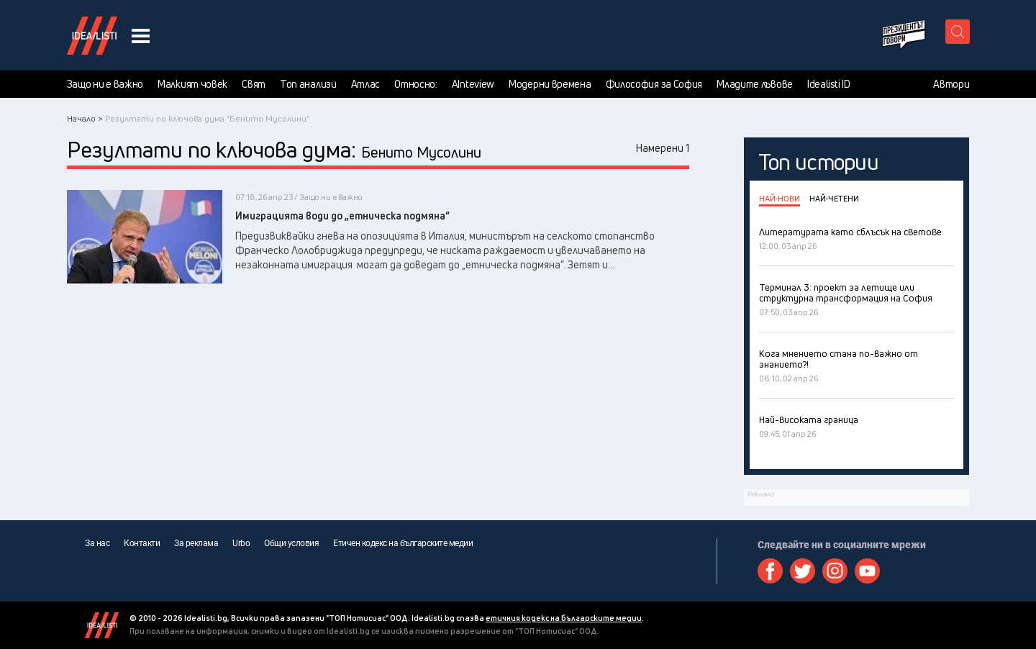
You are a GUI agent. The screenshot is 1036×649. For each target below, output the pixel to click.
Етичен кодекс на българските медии (403, 543)
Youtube (867, 571)
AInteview (473, 84)
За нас (97, 543)
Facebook (770, 571)
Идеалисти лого (92, 35)
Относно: (415, 84)
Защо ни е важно (105, 84)
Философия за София (654, 84)
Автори (951, 84)
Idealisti (102, 625)
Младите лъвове (755, 84)
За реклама (196, 543)
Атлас (366, 84)
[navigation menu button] (141, 36)
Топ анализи (308, 84)
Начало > (85, 118)
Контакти (142, 543)
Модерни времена (550, 84)
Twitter (802, 571)
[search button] (957, 31)
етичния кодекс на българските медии (564, 617)
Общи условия (291, 543)
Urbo (241, 543)
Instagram (835, 571)
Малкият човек (192, 84)
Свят (253, 84)
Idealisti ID (828, 84)
